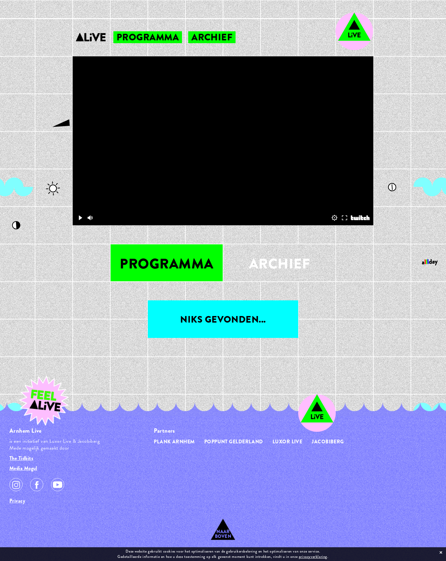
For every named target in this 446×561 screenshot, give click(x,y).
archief (211, 37)
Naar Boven (223, 534)
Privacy (17, 500)
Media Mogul (23, 468)
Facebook (36, 484)
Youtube (57, 484)
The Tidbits (21, 458)
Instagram (16, 484)
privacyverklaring (313, 556)
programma (148, 37)
